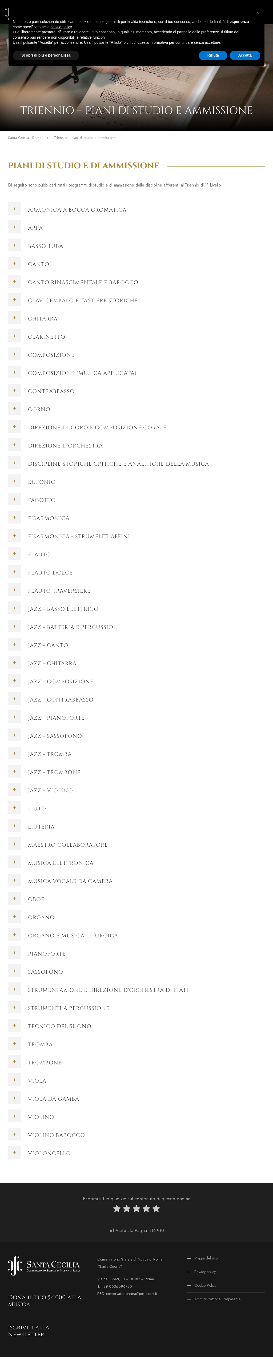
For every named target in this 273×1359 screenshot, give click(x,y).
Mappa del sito (206, 1260)
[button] (257, 13)
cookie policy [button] (61, 27)
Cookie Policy (205, 1287)
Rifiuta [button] (213, 55)
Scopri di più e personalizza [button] (45, 55)
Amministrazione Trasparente (217, 1301)
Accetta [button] (245, 55)
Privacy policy (205, 1274)
